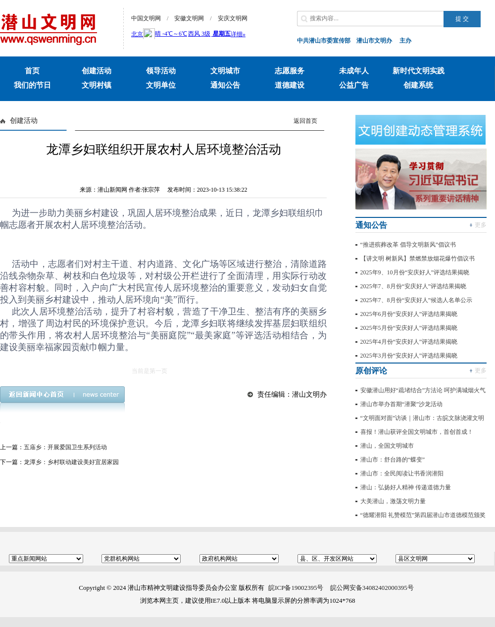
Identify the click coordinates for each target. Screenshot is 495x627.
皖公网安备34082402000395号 (372, 587)
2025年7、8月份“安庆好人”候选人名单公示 (416, 300)
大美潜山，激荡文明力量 (393, 501)
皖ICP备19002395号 (295, 587)
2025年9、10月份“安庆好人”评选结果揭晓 (415, 272)
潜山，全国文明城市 (387, 445)
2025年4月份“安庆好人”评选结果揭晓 (409, 341)
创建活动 (24, 120)
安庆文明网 (233, 18)
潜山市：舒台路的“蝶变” (392, 459)
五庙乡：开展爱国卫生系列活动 (65, 447)
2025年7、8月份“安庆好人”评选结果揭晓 (413, 286)
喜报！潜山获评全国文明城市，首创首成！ (416, 431)
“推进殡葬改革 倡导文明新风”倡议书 (408, 244)
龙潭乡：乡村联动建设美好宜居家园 (71, 462)
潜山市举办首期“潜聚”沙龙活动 (401, 404)
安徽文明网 (189, 18)
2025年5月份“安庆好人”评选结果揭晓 (409, 327)
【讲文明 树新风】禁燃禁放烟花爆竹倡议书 (417, 258)
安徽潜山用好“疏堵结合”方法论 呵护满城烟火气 (423, 390)
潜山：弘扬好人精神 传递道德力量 (405, 487)
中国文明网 (146, 18)
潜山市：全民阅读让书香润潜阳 (402, 473)
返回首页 (305, 120)
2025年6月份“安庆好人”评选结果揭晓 (409, 314)
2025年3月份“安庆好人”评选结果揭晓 (409, 355)
